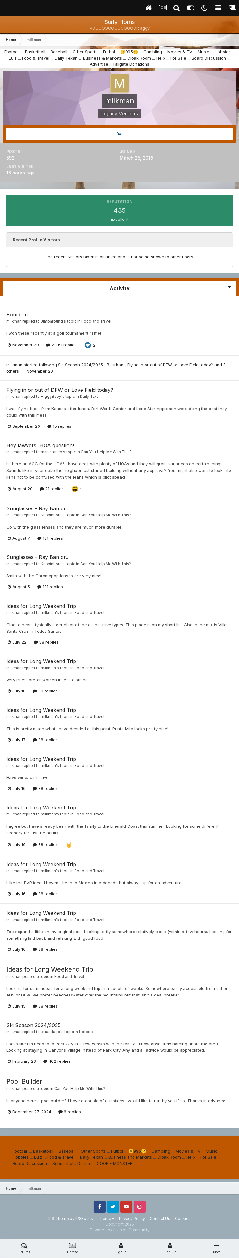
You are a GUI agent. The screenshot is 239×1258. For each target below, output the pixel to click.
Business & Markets (102, 58)
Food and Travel (96, 321)
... (52, 58)
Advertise (99, 64)
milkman (13, 321)
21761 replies (61, 344)
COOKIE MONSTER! (115, 1163)
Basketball (35, 51)
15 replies (59, 426)
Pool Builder (24, 1081)
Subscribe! (62, 1163)
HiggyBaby (51, 396)
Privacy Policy (132, 1218)
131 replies (50, 538)
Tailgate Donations (130, 64)
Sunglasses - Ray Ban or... (37, 508)
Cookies (183, 1218)
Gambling (152, 51)
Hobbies (223, 51)
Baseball (59, 51)
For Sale (178, 58)
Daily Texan (66, 58)
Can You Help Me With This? (106, 452)
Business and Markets (130, 1157)
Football (12, 51)
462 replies (57, 1061)
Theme (106, 1218)
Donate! (85, 1163)
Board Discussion (209, 58)
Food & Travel (35, 58)
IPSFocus (84, 1218)
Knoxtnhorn (51, 515)
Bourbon (17, 314)
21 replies (52, 488)
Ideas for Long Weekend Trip (41, 606)
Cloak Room (139, 58)
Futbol (109, 51)
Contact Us (160, 1218)
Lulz (13, 58)
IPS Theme (58, 1218)
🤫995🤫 (129, 51)
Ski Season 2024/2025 (81, 364)
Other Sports (85, 51)
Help (160, 58)
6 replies (69, 1111)
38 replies (46, 641)
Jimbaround (52, 321)
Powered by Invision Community (120, 1229)
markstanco (51, 452)
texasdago (50, 1032)
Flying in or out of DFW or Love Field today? (170, 364)
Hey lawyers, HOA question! (40, 445)
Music (203, 51)
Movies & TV (179, 51)
